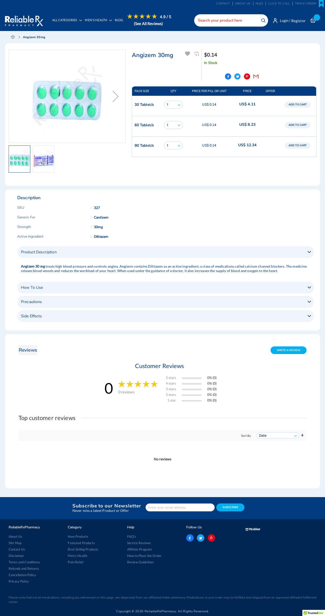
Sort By (246, 436)
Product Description (39, 252)
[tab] (165, 252)
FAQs (259, 3)
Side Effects (31, 316)
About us (243, 3)
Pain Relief (75, 562)
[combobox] (230, 20)
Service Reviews (139, 543)
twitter (200, 538)
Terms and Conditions (24, 562)
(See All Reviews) (148, 23)
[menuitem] (97, 23)
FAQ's (131, 536)
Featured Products (81, 543)
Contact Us (17, 549)
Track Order (305, 3)
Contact (223, 3)
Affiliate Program (139, 549)
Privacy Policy (19, 581)
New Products (78, 536)
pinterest (211, 538)
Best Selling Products (83, 549)
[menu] (111, 23)
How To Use (32, 288)
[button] (115, 96)
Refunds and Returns (24, 568)
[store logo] (24, 19)
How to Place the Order (144, 556)
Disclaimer (16, 556)
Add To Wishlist (187, 54)
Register (298, 20)
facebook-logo (190, 538)
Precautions (31, 302)
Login (284, 20)
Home (13, 37)
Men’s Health (77, 556)
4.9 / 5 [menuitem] (166, 17)
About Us (15, 536)
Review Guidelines (140, 562)
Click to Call (279, 3)
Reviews (27, 350)
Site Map (15, 543)
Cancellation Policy (22, 575)
